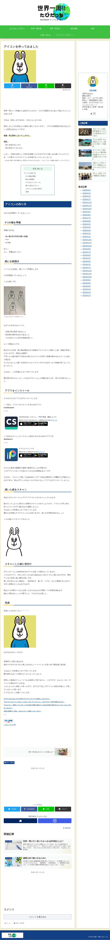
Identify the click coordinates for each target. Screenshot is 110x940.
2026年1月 (86, 199)
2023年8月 (86, 283)
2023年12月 (87, 271)
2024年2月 (86, 264)
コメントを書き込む (37, 917)
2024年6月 (86, 255)
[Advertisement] (37, 97)
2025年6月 (86, 221)
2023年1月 (86, 295)
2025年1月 (86, 237)
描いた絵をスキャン (32, 185)
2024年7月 (86, 252)
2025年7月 (86, 218)
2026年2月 (86, 196)
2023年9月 (86, 280)
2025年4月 (86, 227)
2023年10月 (87, 277)
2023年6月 (86, 286)
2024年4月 (86, 258)
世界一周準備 (9, 762)
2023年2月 (86, 292)
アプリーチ (53, 420)
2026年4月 (86, 193)
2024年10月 (87, 246)
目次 (34, 169)
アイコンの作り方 (30, 173)
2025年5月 (86, 224)
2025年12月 (87, 202)
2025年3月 (86, 230)
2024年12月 (87, 240)
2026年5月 (86, 190)
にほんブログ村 (10, 725)
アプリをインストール (33, 182)
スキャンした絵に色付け (34, 189)
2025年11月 (87, 206)
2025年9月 (86, 212)
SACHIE (92, 90)
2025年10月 (87, 209)
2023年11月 (87, 274)
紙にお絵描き (30, 179)
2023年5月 (86, 289)
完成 (27, 192)
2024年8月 (86, 249)
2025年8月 (86, 215)
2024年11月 (87, 243)
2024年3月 (86, 261)
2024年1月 (86, 268)
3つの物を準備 (30, 176)
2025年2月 (86, 233)
